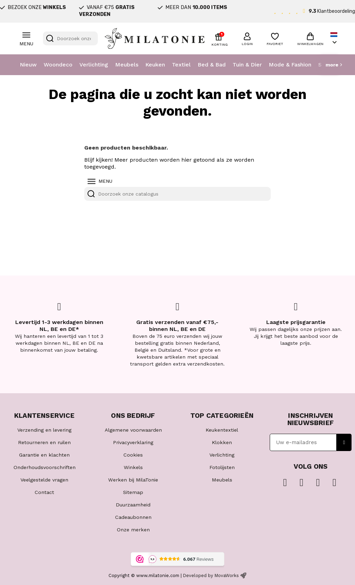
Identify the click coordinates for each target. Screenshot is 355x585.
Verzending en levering (44, 430)
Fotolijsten (222, 467)
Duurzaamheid (133, 504)
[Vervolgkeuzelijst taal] (334, 38)
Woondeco (58, 64)
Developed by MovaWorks (211, 575)
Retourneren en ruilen (44, 442)
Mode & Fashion (290, 64)
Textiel (181, 64)
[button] (247, 38)
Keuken (155, 64)
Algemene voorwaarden (133, 430)
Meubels (126, 64)
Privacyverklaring (133, 442)
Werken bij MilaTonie (133, 480)
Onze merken (133, 529)
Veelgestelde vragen (44, 480)
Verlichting (93, 64)
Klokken (222, 442)
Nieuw (28, 64)
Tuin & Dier (247, 64)
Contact (44, 492)
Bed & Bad (212, 64)
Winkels (133, 467)
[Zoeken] (70, 38)
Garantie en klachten (44, 455)
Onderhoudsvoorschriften (45, 467)
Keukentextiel (222, 430)
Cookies (133, 455)
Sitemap (133, 492)
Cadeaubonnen (133, 517)
